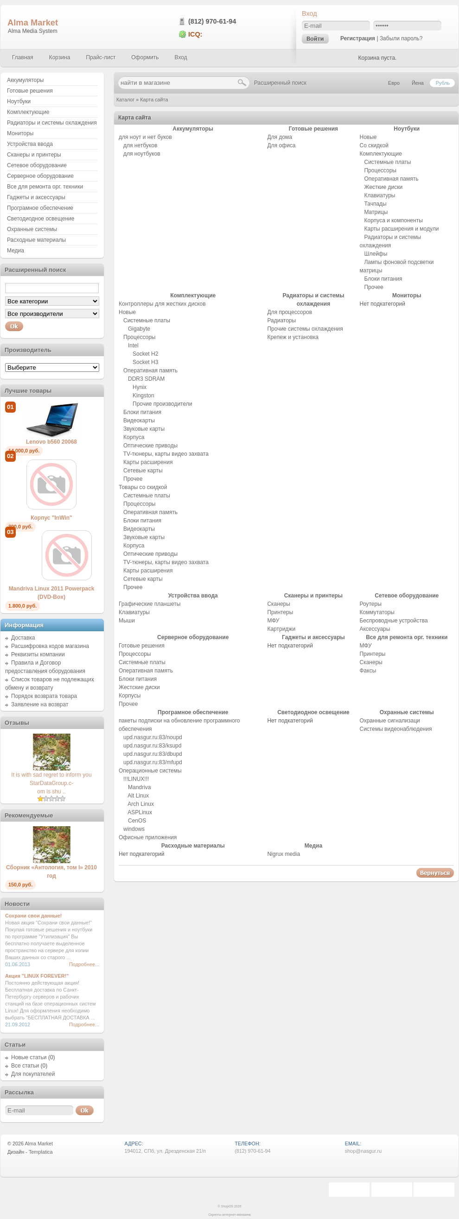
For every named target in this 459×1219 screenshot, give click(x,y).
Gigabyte (134, 329)
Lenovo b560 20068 (51, 442)
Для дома (279, 137)
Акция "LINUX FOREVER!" (37, 976)
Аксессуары (374, 629)
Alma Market (32, 22)
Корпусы (129, 695)
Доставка (23, 638)
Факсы (367, 670)
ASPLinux (135, 812)
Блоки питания (380, 279)
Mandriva (135, 787)
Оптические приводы (148, 445)
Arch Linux (136, 804)
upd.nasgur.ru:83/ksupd (150, 745)
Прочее (371, 287)
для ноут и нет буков (145, 137)
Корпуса (131, 437)
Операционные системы (150, 770)
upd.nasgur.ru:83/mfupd (150, 762)
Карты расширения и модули (399, 229)
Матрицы (373, 212)
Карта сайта (154, 99)
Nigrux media (283, 854)
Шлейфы (373, 254)
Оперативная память (388, 179)
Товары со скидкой (143, 487)
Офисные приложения (148, 837)
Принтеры (280, 612)
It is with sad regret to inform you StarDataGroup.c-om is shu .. (51, 783)
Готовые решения (313, 129)
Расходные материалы (193, 845)
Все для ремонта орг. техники (406, 637)
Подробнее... (84, 964)
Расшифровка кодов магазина (50, 646)
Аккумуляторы (192, 129)
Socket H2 (138, 354)
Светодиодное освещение (313, 712)
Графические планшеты (149, 604)
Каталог (125, 99)
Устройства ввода (193, 595)
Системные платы (385, 162)
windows (132, 829)
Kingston (136, 395)
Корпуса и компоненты (390, 220)
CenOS (132, 820)
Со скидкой (373, 145)
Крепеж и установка (293, 337)
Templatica (41, 1152)
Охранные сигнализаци (389, 720)
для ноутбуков (139, 154)
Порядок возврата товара (44, 696)
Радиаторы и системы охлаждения (52, 122)
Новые (367, 137)
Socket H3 (138, 362)
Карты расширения (145, 462)
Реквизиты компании (38, 654)
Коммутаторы (376, 612)
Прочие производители (155, 404)
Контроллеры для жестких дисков (162, 304)
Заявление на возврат (39, 704)
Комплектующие (380, 154)
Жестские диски (139, 687)
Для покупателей (33, 1074)
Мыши (127, 620)
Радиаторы (281, 320)
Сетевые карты (141, 470)
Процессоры (377, 170)
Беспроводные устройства (393, 620)
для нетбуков (138, 145)
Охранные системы (407, 712)
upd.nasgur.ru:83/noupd (150, 737)
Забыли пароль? (401, 38)
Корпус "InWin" (51, 518)
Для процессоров (289, 312)
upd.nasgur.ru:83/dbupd (150, 754)
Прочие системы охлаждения (305, 329)
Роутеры (370, 604)
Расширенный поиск (280, 83)
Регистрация (357, 38)
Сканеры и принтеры (313, 595)
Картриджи (281, 629)
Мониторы (406, 295)
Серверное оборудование (193, 637)
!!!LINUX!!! (134, 779)
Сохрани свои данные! (33, 915)
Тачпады (372, 204)
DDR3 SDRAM (142, 379)
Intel (129, 345)
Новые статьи (29, 1057)
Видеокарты (137, 420)
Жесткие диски (380, 187)
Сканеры (278, 604)
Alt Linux (134, 795)
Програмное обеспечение (193, 712)
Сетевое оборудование (407, 595)
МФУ (273, 620)
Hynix (133, 387)
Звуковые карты (142, 429)
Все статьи (25, 1065)
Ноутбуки (407, 129)
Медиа (313, 845)
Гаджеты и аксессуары (313, 637)
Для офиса (281, 145)
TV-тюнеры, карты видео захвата (164, 454)
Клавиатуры (377, 195)
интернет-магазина (236, 1214)
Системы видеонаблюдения (395, 729)
